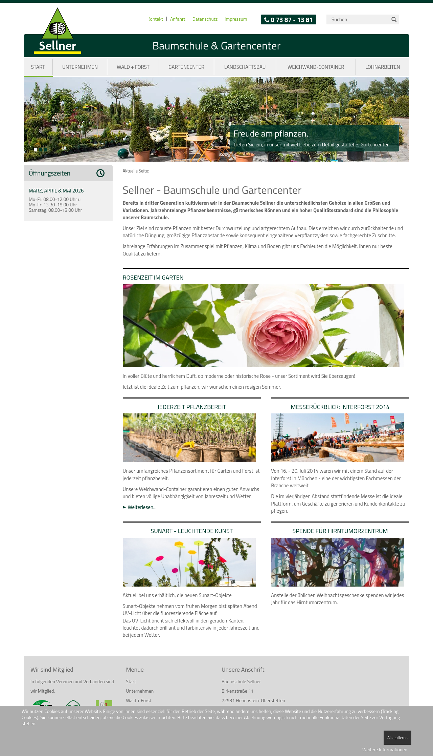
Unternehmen (80, 67)
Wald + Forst (133, 67)
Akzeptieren (397, 737)
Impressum (236, 19)
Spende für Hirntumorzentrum (340, 530)
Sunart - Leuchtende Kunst (192, 530)
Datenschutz (205, 19)
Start (38, 67)
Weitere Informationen (384, 749)
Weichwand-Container (316, 67)
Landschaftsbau (245, 67)
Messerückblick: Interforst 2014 (340, 406)
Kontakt (155, 19)
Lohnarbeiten (382, 67)
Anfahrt (177, 19)
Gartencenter (186, 67)
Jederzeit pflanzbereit (192, 406)
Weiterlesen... (142, 507)
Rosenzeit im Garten (153, 277)
